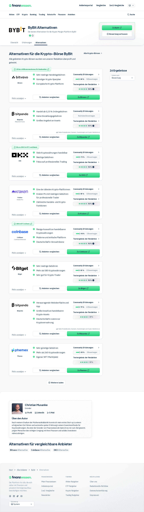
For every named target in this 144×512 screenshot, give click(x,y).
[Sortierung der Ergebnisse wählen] (122, 77)
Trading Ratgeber (72, 495)
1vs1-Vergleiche (116, 5)
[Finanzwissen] (20, 5)
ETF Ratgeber (71, 486)
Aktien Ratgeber (72, 481)
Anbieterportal (86, 5)
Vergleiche (101, 5)
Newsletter (45, 495)
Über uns (93, 481)
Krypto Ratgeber (72, 490)
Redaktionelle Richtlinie (99, 486)
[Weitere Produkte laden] (55, 382)
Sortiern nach (115, 75)
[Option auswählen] (131, 5)
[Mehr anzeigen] (19, 98)
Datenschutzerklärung (98, 490)
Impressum (94, 495)
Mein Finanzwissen (48, 481)
